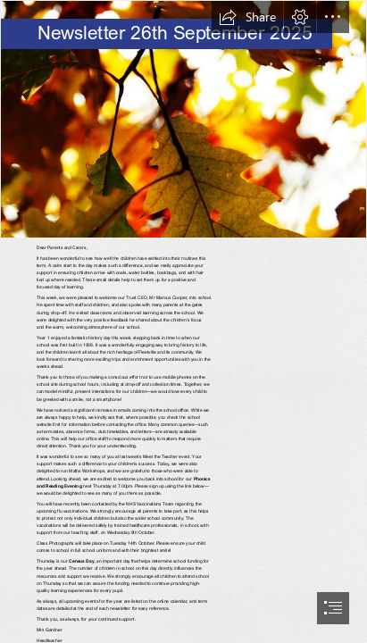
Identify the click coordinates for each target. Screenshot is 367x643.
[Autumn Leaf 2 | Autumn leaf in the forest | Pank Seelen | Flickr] (183, 119)
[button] (247, 17)
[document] (183, 321)
